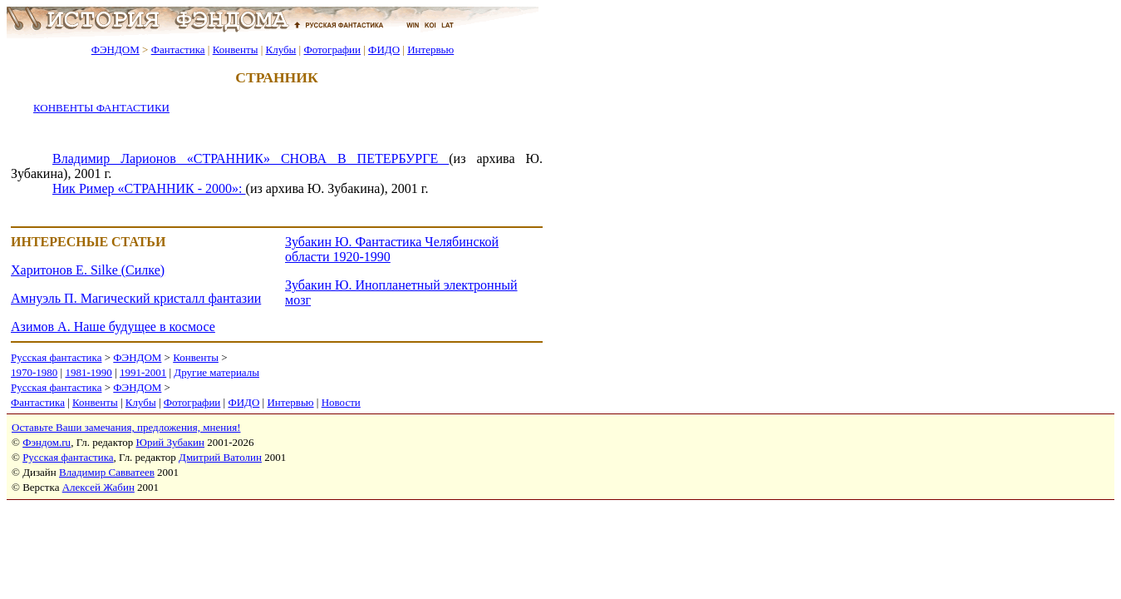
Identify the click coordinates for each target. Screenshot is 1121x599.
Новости (341, 402)
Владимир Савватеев (107, 472)
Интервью (430, 49)
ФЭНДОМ (115, 49)
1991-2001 (143, 372)
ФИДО (384, 49)
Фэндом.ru (46, 442)
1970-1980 (34, 372)
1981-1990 (88, 372)
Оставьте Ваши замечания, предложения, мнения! (126, 427)
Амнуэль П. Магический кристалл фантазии (136, 298)
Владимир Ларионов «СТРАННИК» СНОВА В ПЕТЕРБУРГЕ (250, 158)
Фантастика (178, 49)
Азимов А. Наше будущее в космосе (113, 326)
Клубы (280, 49)
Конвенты (235, 49)
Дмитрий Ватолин (220, 457)
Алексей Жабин (98, 487)
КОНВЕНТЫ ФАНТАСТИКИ (101, 107)
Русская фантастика (56, 357)
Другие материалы (216, 372)
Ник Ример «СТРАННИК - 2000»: (149, 188)
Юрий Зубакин (170, 442)
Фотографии (332, 49)
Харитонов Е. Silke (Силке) (88, 270)
